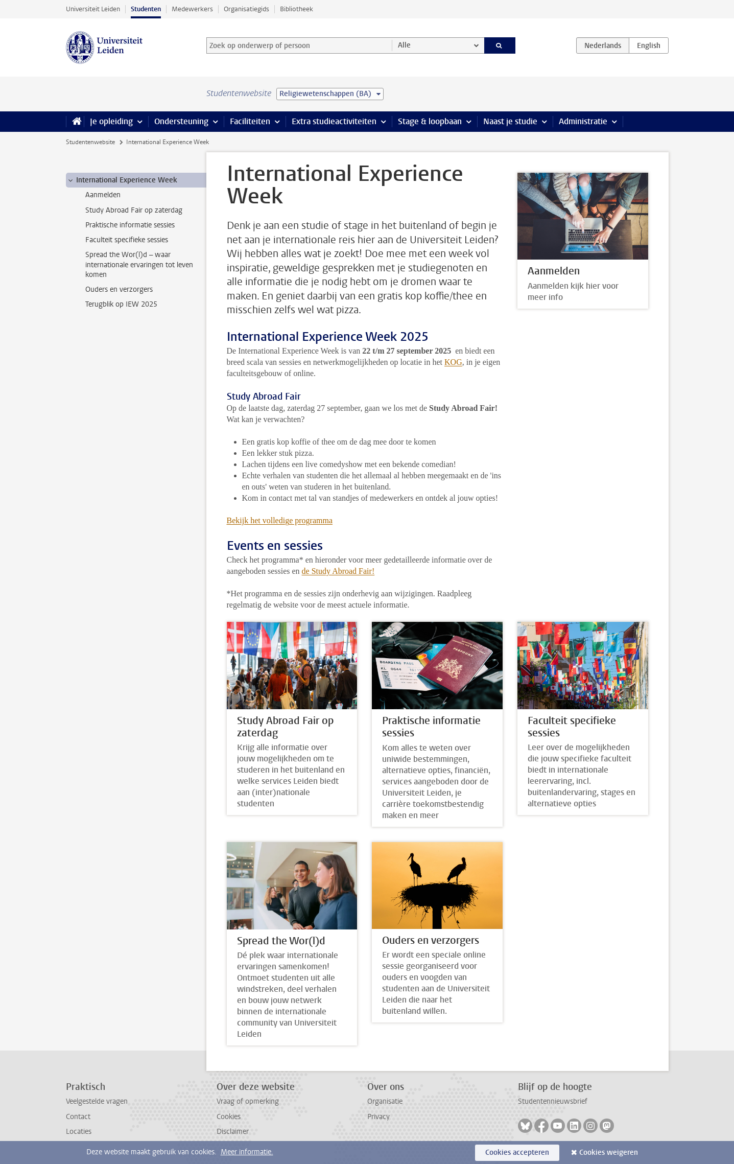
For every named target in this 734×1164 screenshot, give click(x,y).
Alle (404, 45)
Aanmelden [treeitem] (103, 195)
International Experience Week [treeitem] (121, 180)
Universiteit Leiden (93, 9)
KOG (453, 362)
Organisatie (384, 1101)
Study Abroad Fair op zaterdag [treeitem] (133, 210)
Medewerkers (192, 9)
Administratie (583, 121)
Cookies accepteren (517, 1152)
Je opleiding (111, 121)
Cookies (229, 1117)
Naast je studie (510, 121)
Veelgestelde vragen (97, 1101)
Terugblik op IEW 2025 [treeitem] (121, 304)
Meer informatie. (247, 1152)
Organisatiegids (246, 9)
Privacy (378, 1117)
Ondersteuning (181, 121)
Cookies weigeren (608, 1152)
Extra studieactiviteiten (334, 121)
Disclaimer (233, 1131)
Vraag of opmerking (248, 1101)
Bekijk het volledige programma (280, 520)
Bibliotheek (296, 9)
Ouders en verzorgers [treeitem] (119, 289)
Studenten (146, 9)
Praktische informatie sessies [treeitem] (130, 225)
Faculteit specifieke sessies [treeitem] (126, 240)
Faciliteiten (250, 121)
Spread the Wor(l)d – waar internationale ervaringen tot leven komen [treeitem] (139, 265)
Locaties (78, 1131)
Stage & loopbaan (430, 121)
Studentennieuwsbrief (552, 1101)
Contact (78, 1117)
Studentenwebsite (90, 142)
